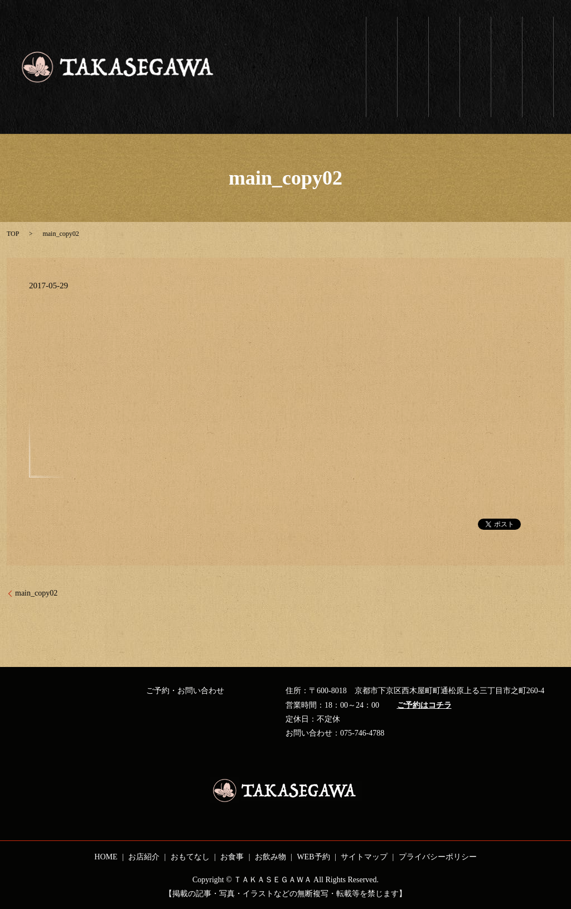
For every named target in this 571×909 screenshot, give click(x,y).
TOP (13, 234)
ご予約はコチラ (424, 705)
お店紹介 (413, 35)
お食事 (475, 35)
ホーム (382, 40)
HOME (105, 857)
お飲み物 (506, 40)
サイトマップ (364, 857)
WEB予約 (538, 43)
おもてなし (444, 53)
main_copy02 (36, 593)
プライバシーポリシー (438, 857)
